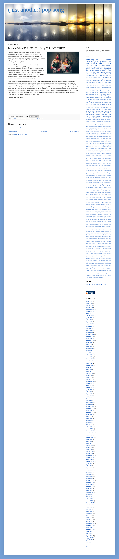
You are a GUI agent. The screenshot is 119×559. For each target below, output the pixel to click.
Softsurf (99, 146)
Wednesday (92, 117)
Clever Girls (101, 180)
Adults (90, 165)
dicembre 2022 (90, 381)
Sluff (107, 233)
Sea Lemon (89, 85)
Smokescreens (95, 234)
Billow (109, 172)
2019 (109, 63)
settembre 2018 (90, 486)
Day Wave (103, 184)
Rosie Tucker (102, 229)
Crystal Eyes (101, 124)
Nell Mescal (108, 219)
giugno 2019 (89, 468)
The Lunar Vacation (104, 153)
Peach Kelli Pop (97, 224)
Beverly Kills (100, 121)
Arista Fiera (106, 168)
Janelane (88, 207)
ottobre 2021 (89, 410)
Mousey (109, 217)
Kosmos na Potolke (90, 211)
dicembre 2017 (90, 503)
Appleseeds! (100, 168)
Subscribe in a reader (92, 547)
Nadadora (94, 219)
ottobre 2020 (89, 435)
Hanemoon (88, 202)
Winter (104, 117)
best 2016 (104, 160)
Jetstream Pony (94, 82)
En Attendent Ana (107, 126)
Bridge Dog (105, 175)
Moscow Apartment (90, 139)
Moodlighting (104, 217)
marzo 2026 (89, 303)
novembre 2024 (90, 336)
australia (88, 67)
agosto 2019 (89, 464)
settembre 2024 (90, 340)
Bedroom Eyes (95, 172)
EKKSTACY (91, 187)
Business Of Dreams (106, 177)
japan (90, 80)
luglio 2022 (89, 392)
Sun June (105, 85)
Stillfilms (87, 148)
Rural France (101, 143)
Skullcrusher (88, 146)
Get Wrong (108, 197)
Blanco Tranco (89, 173)
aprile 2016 (89, 540)
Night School (93, 221)
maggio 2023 (89, 373)
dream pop (23, 118)
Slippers (95, 233)
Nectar (103, 219)
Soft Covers (95, 236)
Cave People (95, 180)
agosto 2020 (89, 439)
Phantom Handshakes (105, 111)
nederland (99, 162)
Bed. (90, 172)
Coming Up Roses (94, 124)
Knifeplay (109, 209)
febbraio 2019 (89, 476)
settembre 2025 (90, 316)
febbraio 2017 (89, 519)
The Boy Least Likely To (96, 248)
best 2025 (109, 272)
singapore (96, 277)
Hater (96, 84)
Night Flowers (107, 84)
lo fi (90, 68)
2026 (87, 70)
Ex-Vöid (94, 106)
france (87, 72)
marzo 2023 (89, 377)
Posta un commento (16, 128)
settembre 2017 (90, 505)
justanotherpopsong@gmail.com (96, 284)
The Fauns (108, 250)
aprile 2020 (89, 447)
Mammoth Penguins (90, 138)
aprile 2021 (89, 422)
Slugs (110, 233)
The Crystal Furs (92, 151)
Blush (87, 123)
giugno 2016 (89, 536)
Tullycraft (102, 263)
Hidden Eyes (107, 107)
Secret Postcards (96, 231)
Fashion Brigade (93, 190)
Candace (93, 179)
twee (100, 63)
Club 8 (109, 82)
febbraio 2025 (89, 330)
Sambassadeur (89, 231)
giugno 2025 (89, 322)
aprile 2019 (89, 472)
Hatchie (93, 84)
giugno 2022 (89, 394)
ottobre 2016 (89, 527)
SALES (109, 229)
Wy (95, 268)
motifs (109, 275)
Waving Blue (101, 158)
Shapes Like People (100, 145)
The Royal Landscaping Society (101, 256)
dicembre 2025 (90, 309)
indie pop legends (96, 87)
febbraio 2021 (89, 427)
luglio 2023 (89, 369)
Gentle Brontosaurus (96, 197)
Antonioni (95, 168)
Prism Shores (100, 141)
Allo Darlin (101, 165)
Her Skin (96, 202)
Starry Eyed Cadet (104, 238)
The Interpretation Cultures (100, 253)
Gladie (109, 199)
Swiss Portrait (101, 96)
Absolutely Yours (96, 163)
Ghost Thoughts (89, 199)
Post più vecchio (74, 131)
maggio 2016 (89, 538)
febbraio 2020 (89, 451)
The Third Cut (98, 262)
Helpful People (93, 133)
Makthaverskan (103, 92)
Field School (105, 190)
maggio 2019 (89, 470)
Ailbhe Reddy (95, 165)
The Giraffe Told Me (104, 251)
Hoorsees (93, 204)
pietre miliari (104, 162)
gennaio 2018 (89, 501)
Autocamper (91, 170)
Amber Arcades (107, 165)
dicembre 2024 (90, 334)
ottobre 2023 (89, 363)
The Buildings (106, 248)
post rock (92, 277)
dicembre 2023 (90, 359)
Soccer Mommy (107, 94)
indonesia (101, 75)
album (18, 118)
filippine (99, 273)
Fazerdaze (91, 128)
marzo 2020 (89, 449)
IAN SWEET (108, 204)
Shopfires (107, 231)
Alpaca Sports (97, 101)
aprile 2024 (89, 350)
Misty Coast (102, 138)
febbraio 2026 (89, 305)
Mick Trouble (99, 216)
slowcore (107, 119)
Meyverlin (97, 138)
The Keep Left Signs (93, 255)
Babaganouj (94, 121)
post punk (108, 68)
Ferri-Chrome (97, 128)
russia (108, 162)
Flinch (92, 129)
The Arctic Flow (102, 246)
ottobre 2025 (89, 313)
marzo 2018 (89, 496)
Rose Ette (95, 229)
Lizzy (90, 212)
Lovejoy (100, 212)
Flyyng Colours (101, 192)
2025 (91, 65)
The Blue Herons (95, 72)
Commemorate (96, 182)
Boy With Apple (99, 175)
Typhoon (109, 263)
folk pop (103, 67)
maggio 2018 (89, 492)
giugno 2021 (89, 418)
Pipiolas (92, 226)
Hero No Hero (101, 202)
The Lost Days (102, 255)
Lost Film (96, 136)
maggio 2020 (89, 445)
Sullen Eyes (103, 243)
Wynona (87, 160)
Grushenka (100, 200)
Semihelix (102, 231)
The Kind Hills (97, 153)
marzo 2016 (89, 542)
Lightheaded (105, 211)
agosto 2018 (89, 488)
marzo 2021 (89, 424)
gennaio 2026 (89, 307)
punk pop (108, 67)
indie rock (34, 118)
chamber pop (89, 119)
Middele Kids (105, 216)
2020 (87, 65)
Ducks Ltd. (108, 104)
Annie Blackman (89, 168)
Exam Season (94, 189)
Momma (96, 109)
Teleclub (106, 114)
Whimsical (108, 267)
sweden (99, 67)
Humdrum (109, 133)
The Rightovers (101, 156)
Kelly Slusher (108, 207)
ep (100, 62)
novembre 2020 (90, 433)
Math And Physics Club (105, 214)
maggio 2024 (89, 348)
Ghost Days (96, 90)
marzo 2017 (89, 517)
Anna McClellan (107, 167)
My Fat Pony (89, 219)
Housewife (104, 133)
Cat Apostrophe (89, 180)
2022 (104, 63)
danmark (106, 99)
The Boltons (88, 248)
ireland (98, 119)
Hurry (109, 90)
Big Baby (105, 172)
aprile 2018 (89, 494)
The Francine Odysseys (101, 151)
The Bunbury (101, 150)
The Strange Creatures (91, 260)
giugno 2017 (89, 511)
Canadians (88, 179)
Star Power (97, 238)
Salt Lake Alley (98, 94)
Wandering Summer (92, 267)
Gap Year (105, 106)
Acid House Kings (104, 163)
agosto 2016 (89, 531)
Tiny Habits (108, 262)
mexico (106, 275)
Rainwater (106, 228)
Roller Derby (97, 79)
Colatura (106, 180)
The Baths (108, 246)
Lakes (96, 211)
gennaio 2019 (89, 478)
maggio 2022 (89, 396)
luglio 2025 (89, 320)
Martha (98, 214)
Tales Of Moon (107, 245)
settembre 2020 (90, 437)
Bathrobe (106, 170)
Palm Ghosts (100, 222)
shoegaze (108, 65)
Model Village (92, 217)
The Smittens (102, 258)
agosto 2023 (89, 367)
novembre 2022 (90, 383)
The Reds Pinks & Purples (96, 70)
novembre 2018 (90, 482)
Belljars (101, 172)
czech (87, 273)
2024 (95, 65)
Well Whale (99, 267)
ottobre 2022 (89, 385)
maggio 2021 (89, 420)
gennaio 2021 (89, 429)
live (98, 275)
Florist (89, 192)
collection (95, 162)
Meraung (94, 216)
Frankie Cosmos (97, 129)
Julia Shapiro (93, 207)
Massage (101, 84)
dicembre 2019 (90, 455)
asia (105, 70)
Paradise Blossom (90, 224)
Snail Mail (103, 234)
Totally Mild (91, 263)
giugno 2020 (89, 443)
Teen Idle (91, 150)
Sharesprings (108, 145)
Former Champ (89, 194)
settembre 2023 (90, 365)
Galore (90, 197)
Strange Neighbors (95, 241)
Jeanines (95, 77)
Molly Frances (98, 217)
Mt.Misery (108, 109)
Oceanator (91, 222)
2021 (15, 118)
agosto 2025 (89, 318)
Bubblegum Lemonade (95, 177)
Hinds (106, 90)
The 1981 (97, 246)
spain (87, 68)
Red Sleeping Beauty (98, 112)
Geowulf (103, 197)
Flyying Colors (94, 192)
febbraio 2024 (89, 355)
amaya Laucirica (89, 270)
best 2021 (88, 162)
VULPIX (87, 158)
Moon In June (102, 109)
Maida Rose (108, 136)
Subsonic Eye (97, 85)
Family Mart (101, 189)
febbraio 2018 (89, 499)
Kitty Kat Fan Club (99, 209)
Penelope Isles (40, 118)
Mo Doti (87, 217)
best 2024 (104, 272)
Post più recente (13, 131)
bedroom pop (89, 73)
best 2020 (108, 160)
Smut (100, 234)
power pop (93, 67)
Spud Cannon (92, 238)
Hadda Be (108, 200)
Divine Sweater (103, 185)
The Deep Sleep (91, 250)
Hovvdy (103, 204)
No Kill (98, 221)
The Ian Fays (91, 153)
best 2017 (106, 270)
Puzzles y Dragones (90, 228)
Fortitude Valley (97, 194)
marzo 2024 (89, 353)
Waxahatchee (108, 158)
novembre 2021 (90, 408)
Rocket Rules (107, 112)
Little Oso (91, 136)
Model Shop (108, 138)
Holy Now (88, 109)
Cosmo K (109, 182)
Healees (102, 107)
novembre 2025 (90, 311)
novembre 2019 (90, 457)
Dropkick (101, 126)
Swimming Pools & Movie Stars (93, 245)
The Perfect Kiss (89, 256)
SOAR (106, 143)
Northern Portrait (103, 221)
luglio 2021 (89, 416)
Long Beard (95, 212)
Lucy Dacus (105, 212)
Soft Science (94, 146)
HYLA (104, 200)
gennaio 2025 (89, 332)
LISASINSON (106, 77)
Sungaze (88, 96)
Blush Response (102, 173)
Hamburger (102, 131)
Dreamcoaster (96, 126)
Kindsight (100, 77)
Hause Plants (108, 131)
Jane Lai (109, 206)
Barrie (101, 170)
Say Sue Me (104, 79)
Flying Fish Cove (102, 89)
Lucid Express (102, 136)
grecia (89, 275)
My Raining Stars (90, 111)
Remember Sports (94, 143)
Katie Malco (96, 134)
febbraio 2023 (89, 379)
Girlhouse (102, 90)
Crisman (87, 184)
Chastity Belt (100, 104)
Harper (92, 202)
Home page (44, 131)
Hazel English (94, 75)
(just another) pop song (36, 9)
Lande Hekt (100, 211)
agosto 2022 (89, 390)
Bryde (90, 123)
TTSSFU (102, 245)
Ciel (104, 104)
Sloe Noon (99, 233)
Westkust (104, 267)
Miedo (109, 216)
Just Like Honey (89, 134)
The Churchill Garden (98, 99)
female (104, 62)
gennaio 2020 (89, 453)
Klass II (105, 209)
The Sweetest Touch (103, 260)
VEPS (101, 265)
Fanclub (107, 189)
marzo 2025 (89, 328)
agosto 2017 (89, 507)
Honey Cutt (99, 133)
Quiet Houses (108, 141)
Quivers (87, 143)
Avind (99, 82)
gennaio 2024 (89, 357)
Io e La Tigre (103, 206)
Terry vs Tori (91, 246)
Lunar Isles (91, 92)
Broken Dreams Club (102, 102)
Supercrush (108, 243)
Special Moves (105, 236)
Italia (87, 92)
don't (97, 273)
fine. (110, 99)
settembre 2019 (90, 461)
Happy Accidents (95, 107)
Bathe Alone (91, 89)
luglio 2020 (89, 441)
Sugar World (88, 243)
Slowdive (104, 233)
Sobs (107, 234)
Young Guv (102, 268)
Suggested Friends (96, 243)
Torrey (87, 263)
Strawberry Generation (106, 241)
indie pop (29, 118)
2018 (110, 72)
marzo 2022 (89, 400)
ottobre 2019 (89, 459)
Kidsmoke (88, 209)
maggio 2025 (89, 324)
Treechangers (97, 263)
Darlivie (99, 184)
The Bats (96, 150)
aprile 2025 (89, 326)
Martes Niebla (93, 214)
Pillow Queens (89, 112)
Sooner (99, 236)
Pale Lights (105, 139)
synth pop (101, 277)
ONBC (87, 222)
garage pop (104, 72)
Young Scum (98, 160)
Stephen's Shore (94, 114)
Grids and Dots (95, 131)
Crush (91, 184)
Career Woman (92, 104)
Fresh (91, 90)
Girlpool (105, 199)
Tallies (87, 246)
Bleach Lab (108, 73)
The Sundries (108, 156)
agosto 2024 (89, 342)
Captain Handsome (106, 179)
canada (109, 70)
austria (94, 270)
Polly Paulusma (98, 226)
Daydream (108, 184)
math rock (102, 275)
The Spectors (108, 258)
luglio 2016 (89, 533)
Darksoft (106, 124)
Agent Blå (90, 101)
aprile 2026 (89, 301)
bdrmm (98, 270)
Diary (91, 126)
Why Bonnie (99, 117)
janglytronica (105, 87)
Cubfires (95, 184)
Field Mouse (99, 190)
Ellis (96, 89)
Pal (95, 222)
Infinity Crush (97, 206)
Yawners (98, 268)
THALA (106, 148)
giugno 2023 (89, 371)
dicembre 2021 (90, 406)
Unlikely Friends (89, 265)
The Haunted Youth (94, 116)
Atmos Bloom (104, 101)
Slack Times (90, 233)
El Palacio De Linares (104, 187)
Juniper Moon (101, 207)
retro (87, 101)
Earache (96, 187)
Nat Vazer (99, 219)
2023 (99, 65)
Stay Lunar (92, 239)
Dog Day (109, 185)
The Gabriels (96, 251)
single (103, 65)
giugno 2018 (89, 490)
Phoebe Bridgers (93, 141)
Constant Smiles (103, 182)
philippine (88, 277)
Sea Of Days (92, 145)
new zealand (102, 73)
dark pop (90, 273)
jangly (96, 62)
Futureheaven (99, 106)
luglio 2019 (89, 466)
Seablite (88, 114)
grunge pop (94, 275)
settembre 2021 (90, 412)
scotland (106, 75)
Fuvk (91, 131)
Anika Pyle (94, 167)
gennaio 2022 (89, 404)
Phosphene (88, 226)
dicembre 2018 (90, 480)
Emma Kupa (89, 106)
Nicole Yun (88, 221)
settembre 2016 (90, 529)
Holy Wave (88, 204)
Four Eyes (104, 194)
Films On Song (104, 128)
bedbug (102, 270)
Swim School (94, 96)
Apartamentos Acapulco (99, 80)
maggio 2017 (89, 513)
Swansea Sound (93, 148)
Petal (110, 224)
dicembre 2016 (90, 523)
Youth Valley (108, 268)
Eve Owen (88, 189)
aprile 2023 (89, 375)
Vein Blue (106, 265)
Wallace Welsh (93, 158)
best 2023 (99, 272)
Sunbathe (101, 114)
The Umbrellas (103, 116)
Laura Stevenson (102, 134)
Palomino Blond (107, 222)
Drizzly (87, 187)
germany (94, 119)
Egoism (90, 77)
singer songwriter (92, 63)
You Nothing (92, 160)
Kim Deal (92, 209)
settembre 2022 (90, 387)
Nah (95, 139)
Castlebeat (88, 75)
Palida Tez (91, 94)
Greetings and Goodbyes (91, 200)
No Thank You (100, 139)
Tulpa (105, 263)
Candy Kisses (98, 179)
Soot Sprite (104, 146)
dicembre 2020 (90, 431)
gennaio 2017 (89, 521)
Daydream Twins (89, 185)
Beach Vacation (93, 102)
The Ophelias (98, 155)
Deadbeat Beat (96, 185)
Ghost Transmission (98, 199)
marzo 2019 (89, 474)
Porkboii (103, 226)
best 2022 (95, 272)
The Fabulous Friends (101, 250)
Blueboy (109, 121)
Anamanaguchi (89, 167)
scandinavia (101, 68)
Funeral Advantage (103, 195)
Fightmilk (88, 84)
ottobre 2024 (89, 338)
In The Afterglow (89, 206)
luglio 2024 (89, 344)
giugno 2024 (89, 346)
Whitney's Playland (90, 268)
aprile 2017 (89, 515)
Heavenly (88, 133)
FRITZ (87, 128)
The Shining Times (94, 258)
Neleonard (97, 111)
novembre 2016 (90, 525)
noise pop (95, 68)
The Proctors (95, 156)
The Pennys (108, 255)
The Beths (95, 73)
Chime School (103, 123)
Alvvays (89, 121)
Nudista (109, 221)
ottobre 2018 (89, 484)
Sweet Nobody (101, 148)
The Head (91, 253)
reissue (102, 119)
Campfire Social (96, 123)
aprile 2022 (89, 398)
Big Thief (105, 121)
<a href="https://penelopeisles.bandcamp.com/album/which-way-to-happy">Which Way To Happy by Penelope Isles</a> (44, 106)
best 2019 (90, 272)
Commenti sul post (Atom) (20, 134)
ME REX (97, 92)
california (109, 117)
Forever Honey (107, 192)
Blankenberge (96, 173)
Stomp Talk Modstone (100, 239)
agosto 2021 (89, 414)
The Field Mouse (89, 251)
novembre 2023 (90, 361)
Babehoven (97, 170)
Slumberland (88, 234)
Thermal (103, 262)
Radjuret (101, 228)
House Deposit (98, 204)
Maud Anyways (89, 216)
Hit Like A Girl (108, 202)
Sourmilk (109, 146)
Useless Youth (96, 265)
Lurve (92, 109)
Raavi (97, 228)
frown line (106, 273)
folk (102, 273)
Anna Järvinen (101, 167)
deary (94, 273)
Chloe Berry (104, 82)
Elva (110, 187)
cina (91, 162)
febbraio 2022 (89, 402)
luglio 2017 (89, 509)
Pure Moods (108, 226)
